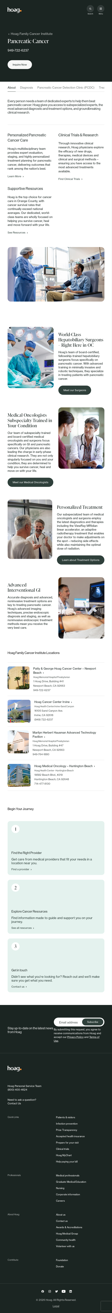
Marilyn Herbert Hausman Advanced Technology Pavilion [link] (64, 734)
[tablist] (56, 88)
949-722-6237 (18, 50)
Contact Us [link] (14, 1103)
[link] (15, 10)
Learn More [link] (16, 176)
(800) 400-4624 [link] (17, 1089)
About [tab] (12, 87)
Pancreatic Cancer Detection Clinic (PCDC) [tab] (65, 87)
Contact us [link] (19, 986)
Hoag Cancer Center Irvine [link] (53, 702)
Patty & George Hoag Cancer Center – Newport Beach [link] (64, 670)
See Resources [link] (18, 232)
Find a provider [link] (21, 869)
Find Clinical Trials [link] (70, 179)
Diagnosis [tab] (26, 87)
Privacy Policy (75, 1037)
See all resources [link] (23, 927)
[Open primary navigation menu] (100, 8)
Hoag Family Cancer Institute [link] (30, 34)
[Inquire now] (20, 64)
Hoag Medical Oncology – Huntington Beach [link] (65, 766)
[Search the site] (90, 8)
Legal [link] (56, 1306)
